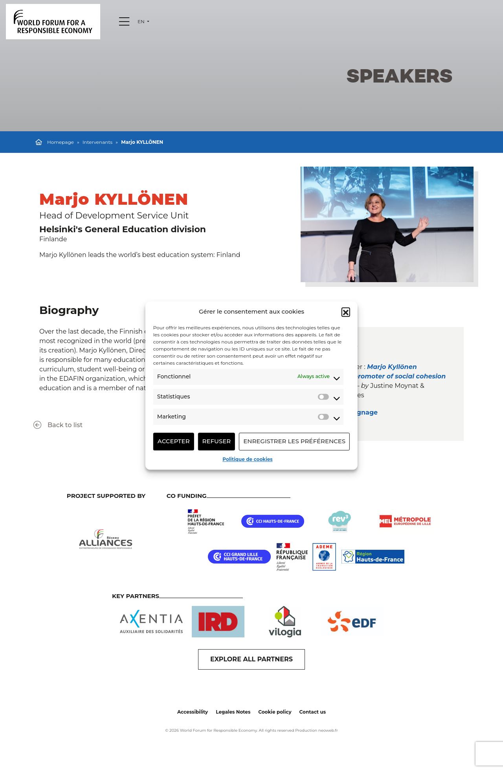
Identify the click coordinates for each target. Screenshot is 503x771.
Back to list (58, 425)
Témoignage (357, 412)
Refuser (216, 441)
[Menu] (124, 21)
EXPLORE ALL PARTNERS (251, 659)
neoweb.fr (328, 730)
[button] (346, 312)
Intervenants (97, 142)
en (142, 21)
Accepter (174, 441)
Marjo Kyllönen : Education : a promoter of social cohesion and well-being (375, 376)
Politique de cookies (247, 459)
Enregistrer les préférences (294, 441)
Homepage (60, 142)
